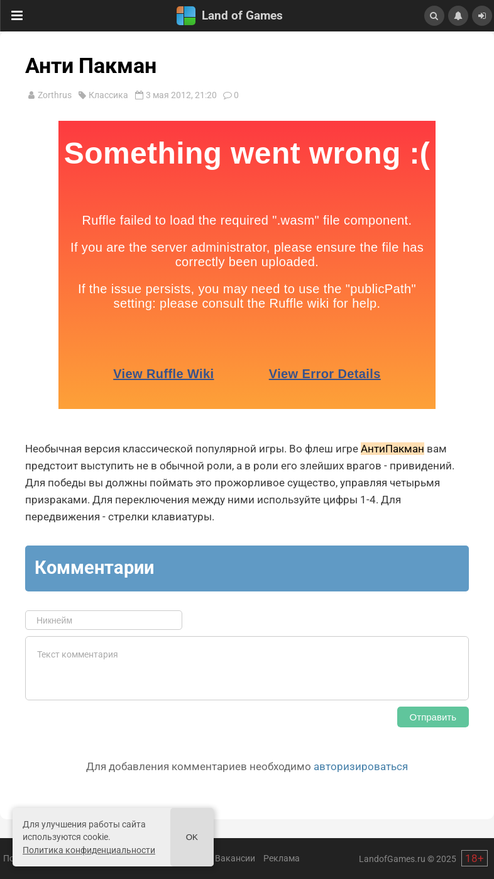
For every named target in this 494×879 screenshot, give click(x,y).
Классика (108, 95)
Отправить (433, 717)
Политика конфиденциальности (89, 850)
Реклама (281, 858)
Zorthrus (55, 95)
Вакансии (235, 858)
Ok (192, 837)
